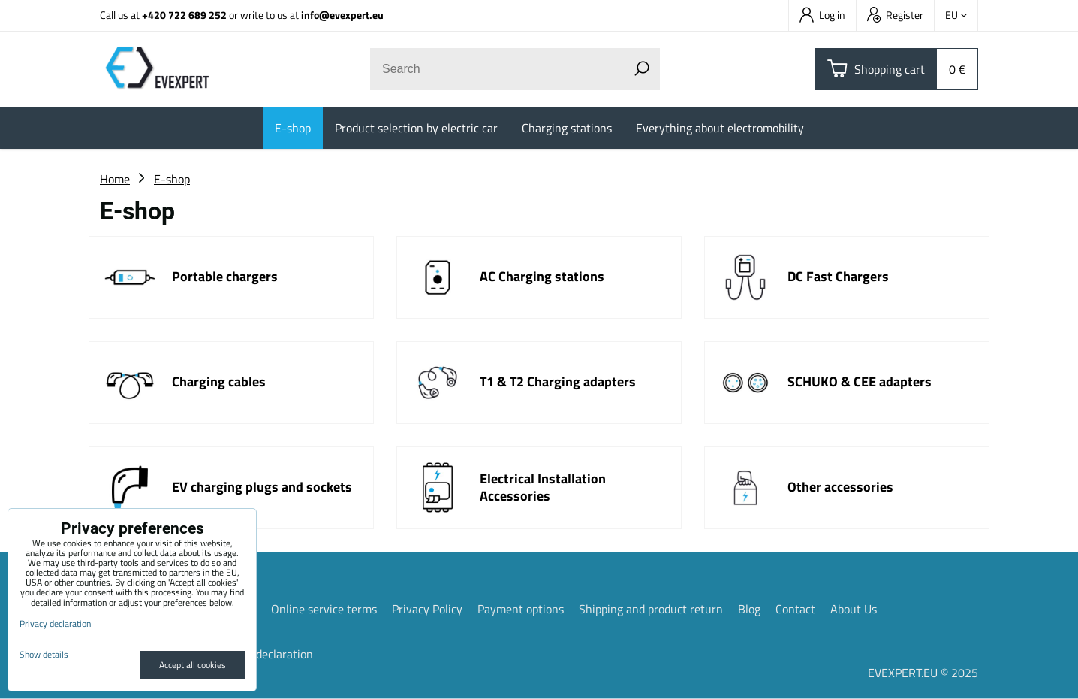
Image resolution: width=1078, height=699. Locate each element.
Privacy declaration (264, 653)
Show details (44, 654)
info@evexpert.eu (342, 15)
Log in (822, 15)
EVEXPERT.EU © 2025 (923, 673)
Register (895, 15)
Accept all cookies (192, 665)
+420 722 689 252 (184, 15)
